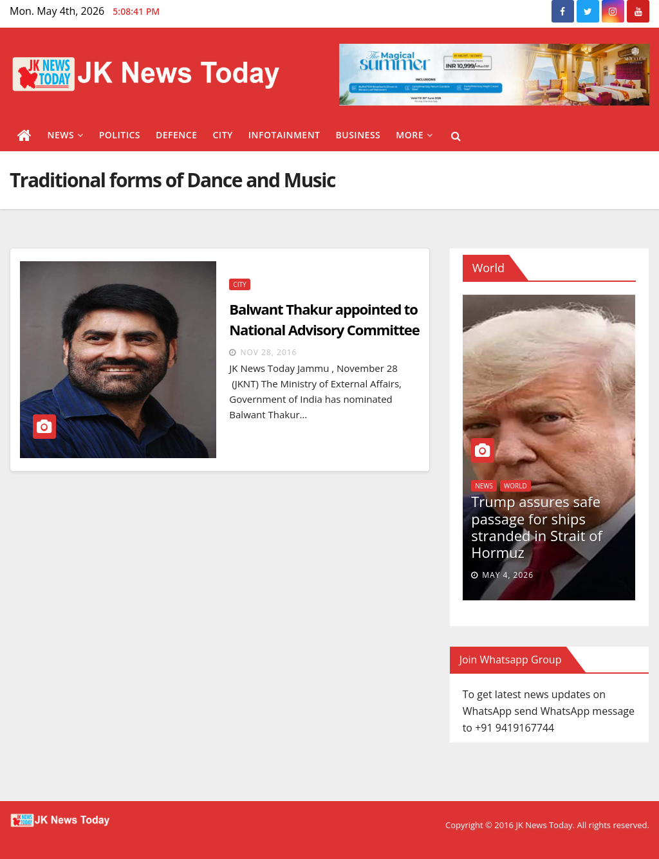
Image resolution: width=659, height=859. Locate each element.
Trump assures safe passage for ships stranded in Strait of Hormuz (536, 527)
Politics (119, 135)
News (66, 135)
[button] (456, 136)
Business (358, 135)
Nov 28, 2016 (268, 352)
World (515, 485)
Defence (177, 135)
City (222, 135)
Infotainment (284, 135)
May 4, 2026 (508, 574)
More (414, 135)
